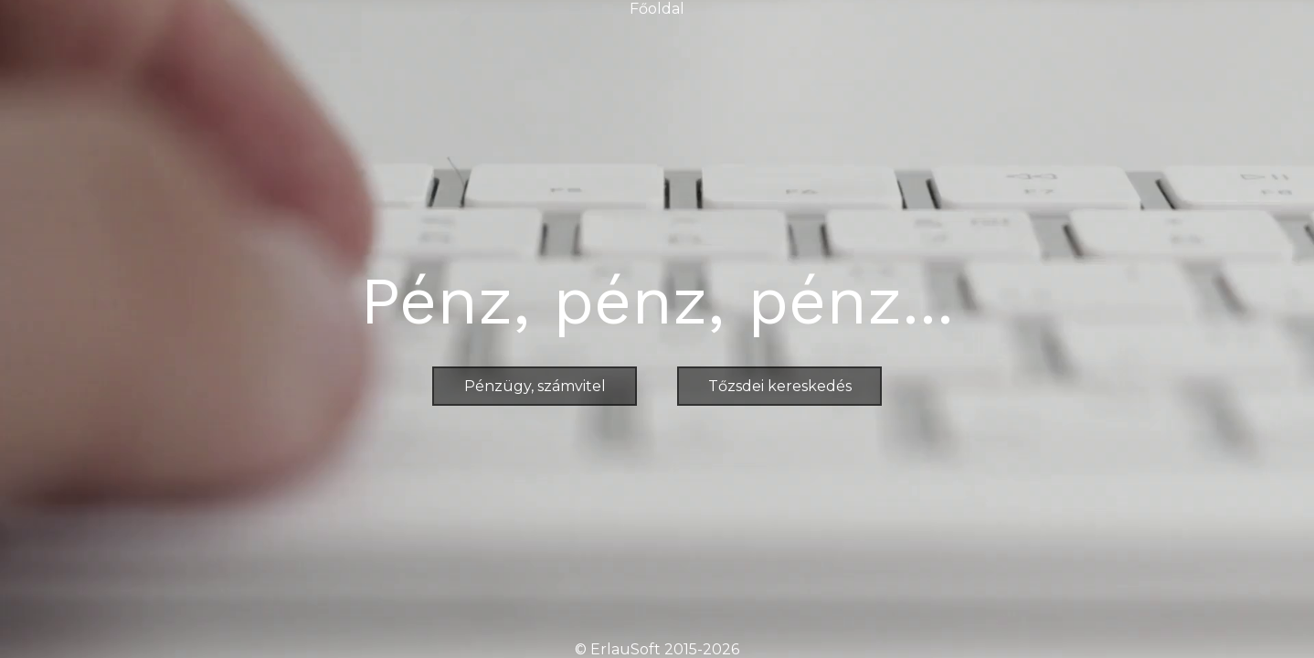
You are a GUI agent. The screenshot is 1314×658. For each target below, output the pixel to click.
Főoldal (657, 8)
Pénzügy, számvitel (535, 386)
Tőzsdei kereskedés (780, 386)
